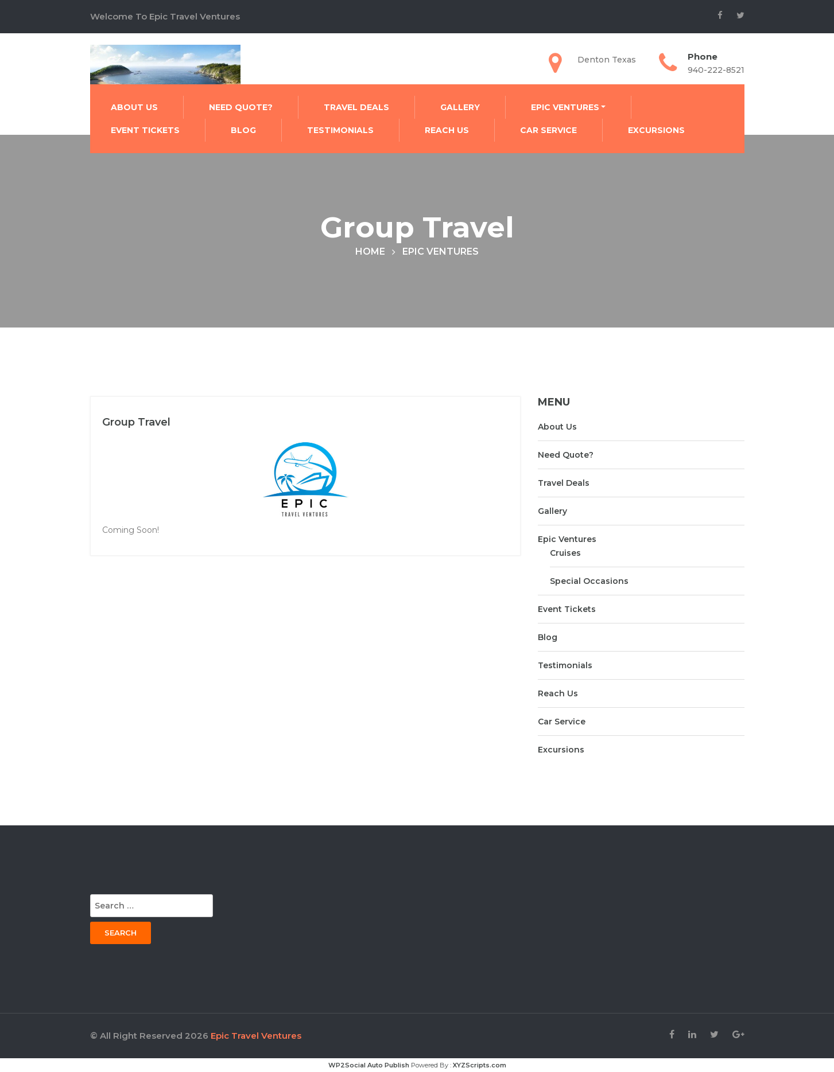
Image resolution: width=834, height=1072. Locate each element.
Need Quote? (241, 107)
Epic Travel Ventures (256, 1035)
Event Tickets (145, 130)
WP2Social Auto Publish (368, 1065)
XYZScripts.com (479, 1065)
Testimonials (340, 130)
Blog (243, 130)
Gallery (460, 107)
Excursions (656, 130)
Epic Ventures (565, 107)
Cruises (565, 553)
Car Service (548, 130)
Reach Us (447, 130)
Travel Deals (356, 107)
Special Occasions (589, 581)
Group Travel (136, 422)
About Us (134, 107)
